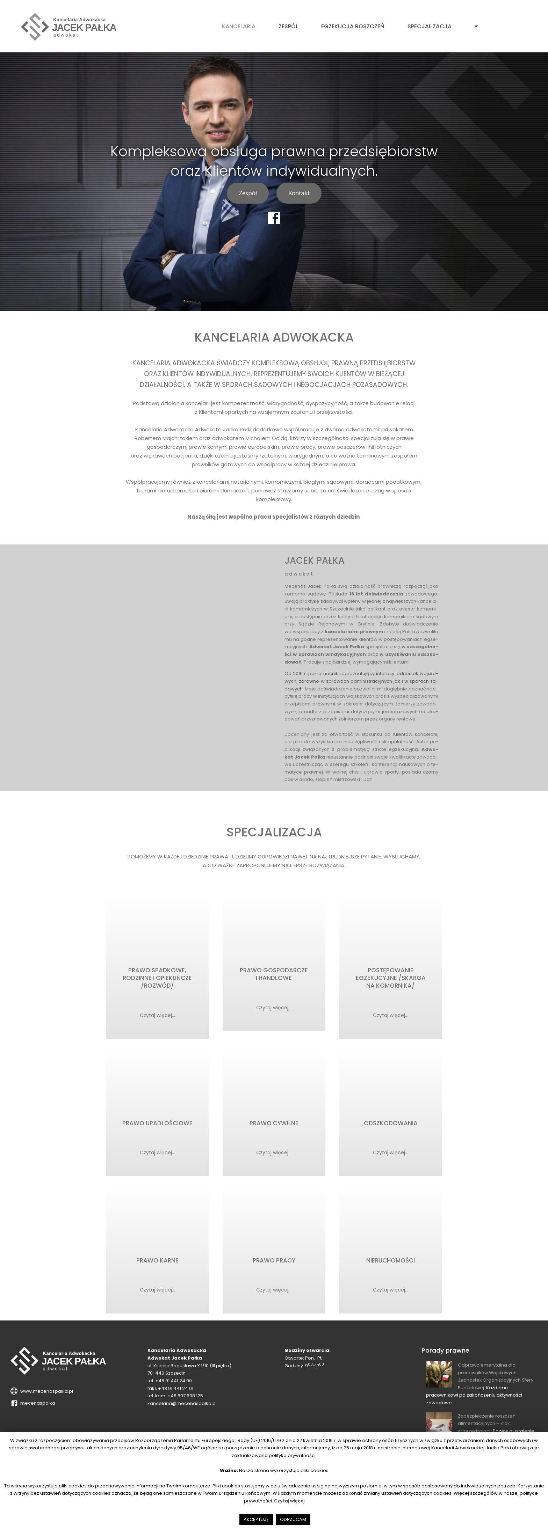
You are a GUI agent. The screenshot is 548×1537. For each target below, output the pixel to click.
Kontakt (299, 193)
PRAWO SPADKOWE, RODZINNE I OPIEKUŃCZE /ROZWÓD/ (157, 979)
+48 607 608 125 (185, 1401)
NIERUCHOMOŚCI (390, 1265)
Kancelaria (238, 26)
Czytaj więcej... (157, 1015)
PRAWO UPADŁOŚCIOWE (157, 1126)
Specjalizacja (430, 26)
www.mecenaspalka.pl (45, 1396)
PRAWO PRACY (274, 1265)
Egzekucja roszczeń (352, 26)
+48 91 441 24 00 (173, 1386)
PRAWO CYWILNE (274, 1126)
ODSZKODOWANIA (391, 1126)
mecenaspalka (36, 1408)
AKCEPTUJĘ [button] (256, 1519)
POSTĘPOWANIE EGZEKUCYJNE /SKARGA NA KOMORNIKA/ (391, 979)
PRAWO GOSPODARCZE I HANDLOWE (274, 975)
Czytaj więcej (289, 1501)
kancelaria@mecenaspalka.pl (182, 1408)
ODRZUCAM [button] (293, 1519)
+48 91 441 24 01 (175, 1393)
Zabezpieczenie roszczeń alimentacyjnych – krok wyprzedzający (487, 1428)
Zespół (288, 26)
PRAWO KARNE (157, 1265)
